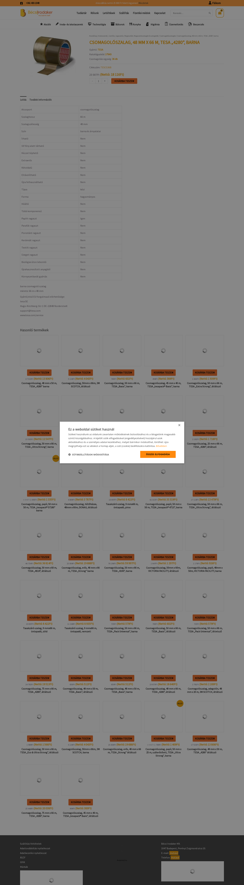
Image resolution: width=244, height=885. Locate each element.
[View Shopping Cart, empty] (220, 12)
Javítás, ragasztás (116, 36)
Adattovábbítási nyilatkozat (35, 848)
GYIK (22, 862)
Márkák (24, 866)
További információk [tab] (40, 99)
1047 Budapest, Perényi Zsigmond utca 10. (183, 848)
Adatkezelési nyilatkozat (33, 853)
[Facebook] (21, 3)
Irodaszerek (103, 36)
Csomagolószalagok (168, 36)
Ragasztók (129, 36)
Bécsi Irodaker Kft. (170, 843)
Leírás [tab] (23, 99)
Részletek (143, 3)
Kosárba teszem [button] (39, 372)
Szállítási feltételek (30, 843)
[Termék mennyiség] (98, 81)
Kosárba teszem (124, 81)
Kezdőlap (93, 36)
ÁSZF (22, 857)
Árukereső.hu (122, 860)
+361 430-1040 (32, 3)
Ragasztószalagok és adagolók (146, 36)
